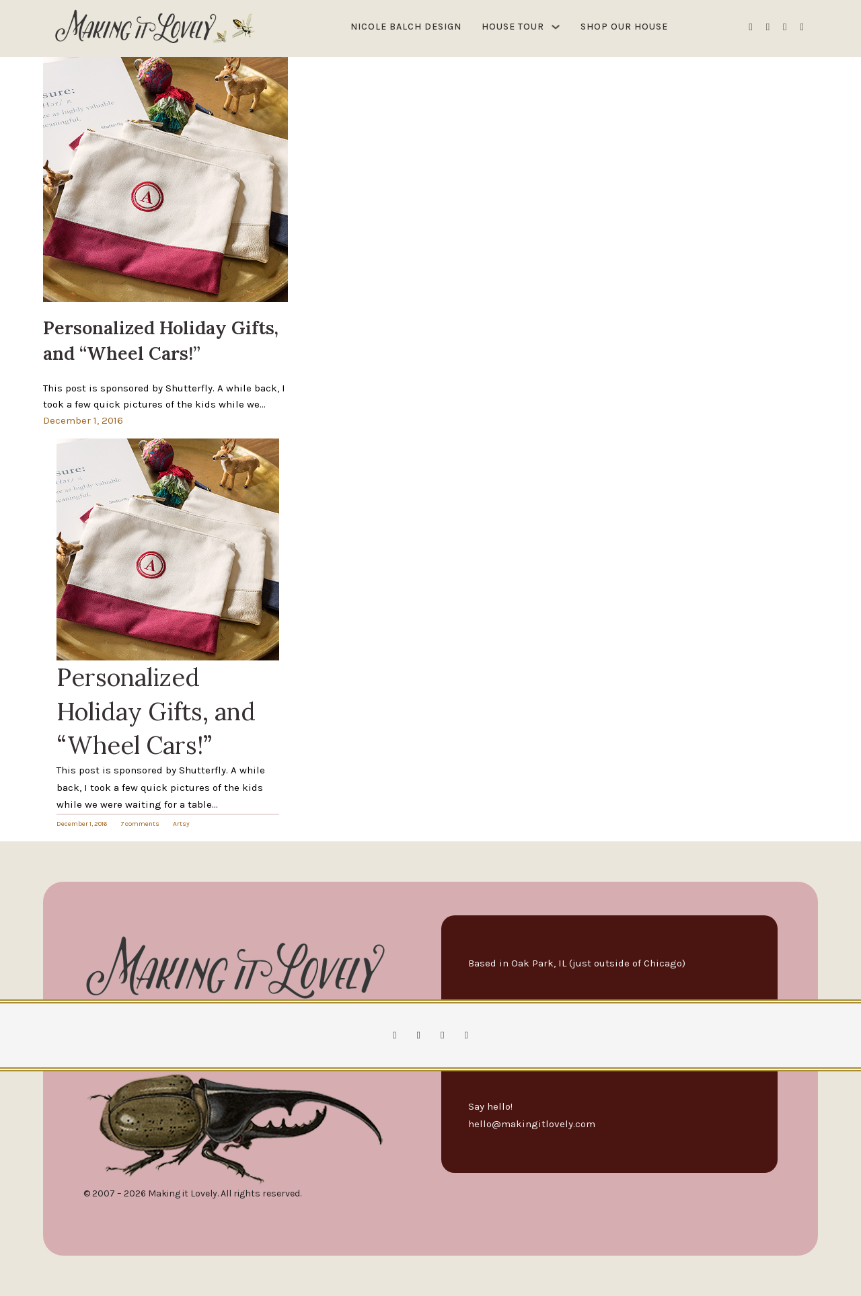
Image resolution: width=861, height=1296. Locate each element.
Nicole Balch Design (405, 26)
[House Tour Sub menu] (555, 27)
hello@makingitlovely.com (531, 1124)
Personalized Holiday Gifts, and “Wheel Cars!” (156, 711)
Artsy (181, 824)
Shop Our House (624, 26)
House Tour (513, 26)
